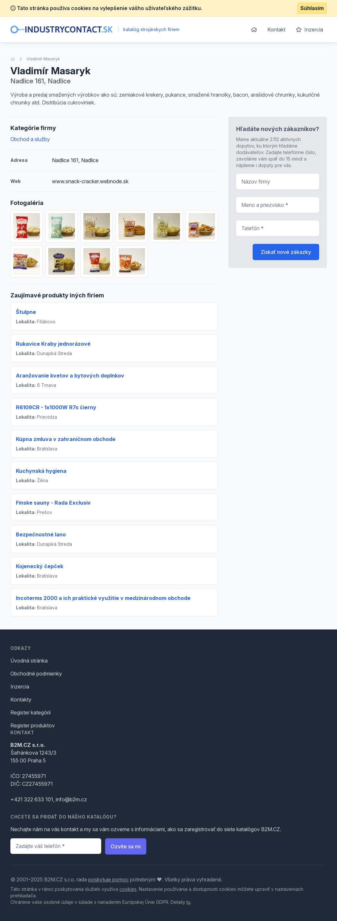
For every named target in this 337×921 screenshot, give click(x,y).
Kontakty (20, 699)
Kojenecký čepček (39, 566)
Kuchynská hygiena (41, 471)
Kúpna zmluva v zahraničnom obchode (65, 439)
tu (188, 902)
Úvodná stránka (29, 660)
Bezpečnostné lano (41, 534)
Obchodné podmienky (36, 673)
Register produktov (32, 725)
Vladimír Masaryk (43, 58)
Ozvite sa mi (126, 846)
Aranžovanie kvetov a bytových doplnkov (70, 375)
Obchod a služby (30, 139)
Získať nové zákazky (286, 252)
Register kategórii (30, 712)
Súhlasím (312, 8)
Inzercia (309, 29)
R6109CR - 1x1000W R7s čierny (56, 407)
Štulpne (26, 312)
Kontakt (276, 29)
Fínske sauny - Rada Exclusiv (53, 502)
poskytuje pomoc (108, 879)
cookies (128, 889)
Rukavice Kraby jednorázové (53, 344)
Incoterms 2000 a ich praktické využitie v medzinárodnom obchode (103, 598)
